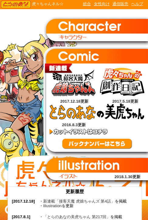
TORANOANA (16, 4)
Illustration (52, 206)
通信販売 (120, 4)
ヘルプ (137, 4)
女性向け (102, 4)
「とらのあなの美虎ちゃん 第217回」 (76, 217)
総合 (87, 4)
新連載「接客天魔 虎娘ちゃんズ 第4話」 (79, 201)
